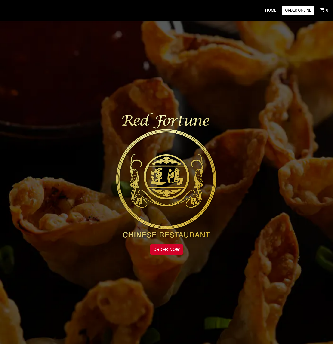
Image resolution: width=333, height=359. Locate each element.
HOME (271, 10)
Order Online (298, 10)
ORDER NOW (166, 249)
